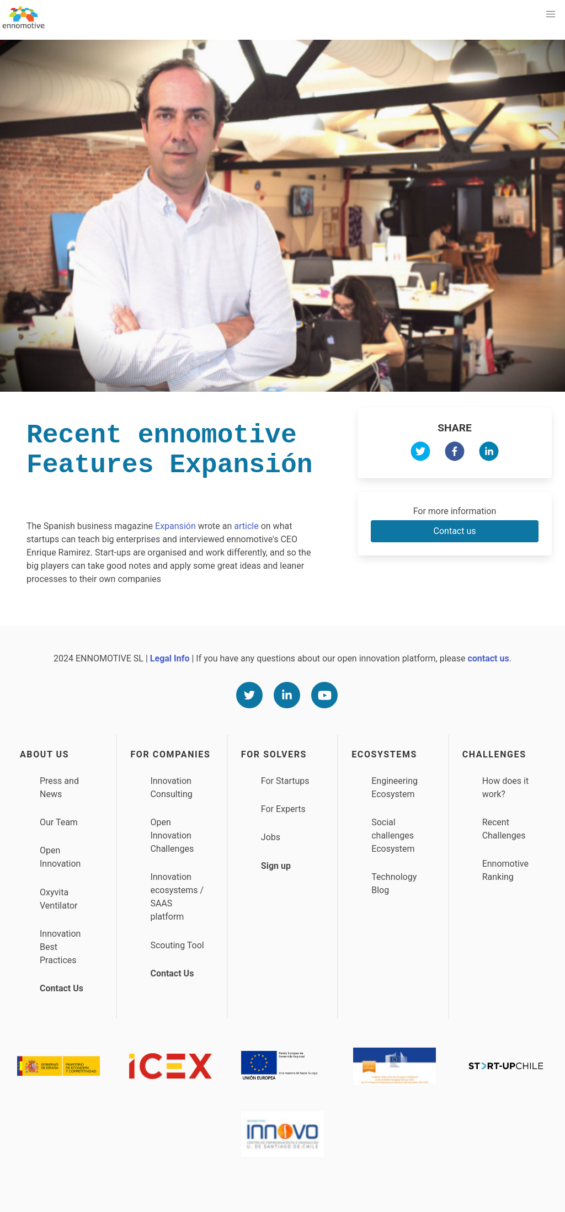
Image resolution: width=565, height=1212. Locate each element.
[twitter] (420, 453)
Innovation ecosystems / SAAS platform (177, 897)
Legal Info (170, 658)
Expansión (175, 526)
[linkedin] (489, 453)
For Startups (285, 781)
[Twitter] (249, 695)
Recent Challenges (504, 829)
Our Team (59, 822)
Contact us (455, 531)
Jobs (270, 837)
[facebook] (455, 453)
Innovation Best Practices (60, 946)
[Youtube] (324, 695)
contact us (488, 658)
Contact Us (61, 988)
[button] (550, 14)
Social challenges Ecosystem (392, 835)
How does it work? (505, 787)
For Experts (283, 809)
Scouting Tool (177, 945)
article (246, 526)
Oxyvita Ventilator (59, 899)
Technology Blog (394, 883)
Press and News (59, 787)
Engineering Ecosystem (394, 787)
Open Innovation (60, 857)
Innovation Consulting (171, 787)
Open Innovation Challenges (172, 835)
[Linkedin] (287, 695)
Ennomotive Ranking (505, 870)
